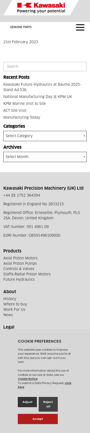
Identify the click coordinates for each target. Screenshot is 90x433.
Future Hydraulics (19, 279)
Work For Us (14, 309)
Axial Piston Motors (20, 258)
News (8, 315)
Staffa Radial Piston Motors (27, 274)
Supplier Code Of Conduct (25, 345)
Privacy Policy (15, 334)
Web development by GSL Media (51, 424)
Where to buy (15, 304)
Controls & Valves (18, 269)
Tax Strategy (14, 350)
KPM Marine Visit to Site (24, 104)
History (9, 299)
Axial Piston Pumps (20, 263)
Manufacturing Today (21, 117)
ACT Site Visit (14, 110)
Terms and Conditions (22, 340)
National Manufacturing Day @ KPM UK (37, 97)
